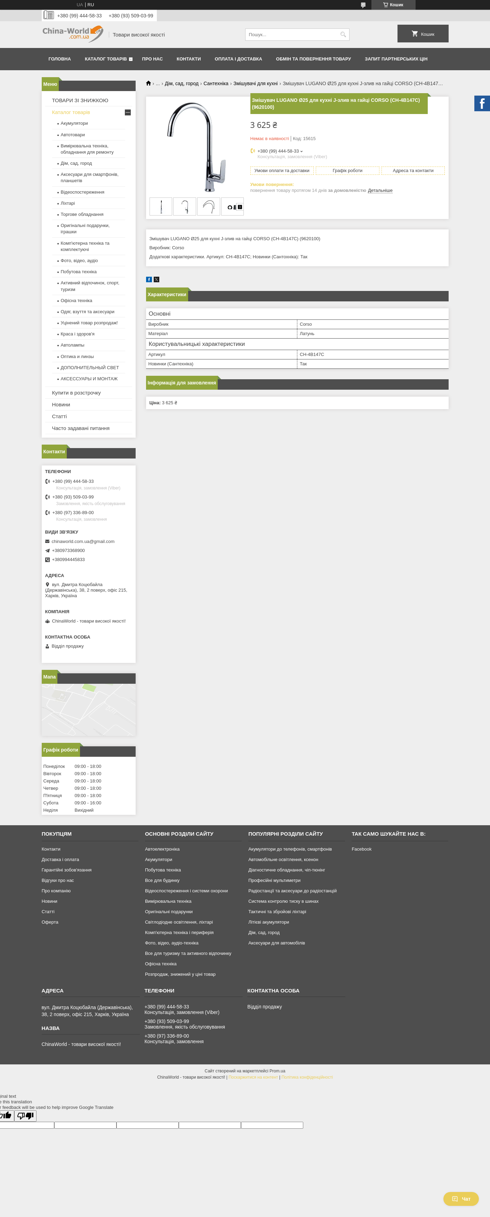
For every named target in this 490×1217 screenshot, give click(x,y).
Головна (60, 59)
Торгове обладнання (82, 214)
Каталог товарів (106, 59)
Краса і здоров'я (78, 333)
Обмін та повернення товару (313, 59)
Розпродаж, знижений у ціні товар (180, 974)
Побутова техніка (79, 271)
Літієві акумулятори (268, 922)
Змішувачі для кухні (255, 83)
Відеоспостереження (83, 192)
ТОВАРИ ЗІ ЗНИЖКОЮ (80, 100)
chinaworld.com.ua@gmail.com (83, 541)
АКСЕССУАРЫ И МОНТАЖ (89, 378)
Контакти (189, 59)
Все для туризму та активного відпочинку (188, 953)
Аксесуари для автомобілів (276, 943)
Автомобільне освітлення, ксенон (283, 859)
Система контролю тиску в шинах (283, 901)
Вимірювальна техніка (168, 901)
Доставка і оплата (60, 859)
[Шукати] (343, 35)
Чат (461, 1199)
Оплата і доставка (238, 59)
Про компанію (56, 890)
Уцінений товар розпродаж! (89, 322)
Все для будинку (162, 880)
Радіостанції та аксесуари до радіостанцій (292, 890)
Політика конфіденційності (307, 1077)
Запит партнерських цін (396, 59)
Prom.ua (277, 1071)
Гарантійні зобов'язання (67, 870)
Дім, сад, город (182, 83)
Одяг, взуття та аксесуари (87, 311)
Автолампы (73, 345)
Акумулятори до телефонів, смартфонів (290, 849)
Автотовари (73, 134)
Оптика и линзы (77, 356)
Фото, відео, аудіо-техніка (172, 943)
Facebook (361, 849)
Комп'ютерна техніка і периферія (179, 932)
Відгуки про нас (58, 880)
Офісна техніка (77, 300)
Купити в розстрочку (76, 393)
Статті (59, 416)
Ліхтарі (68, 203)
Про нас (152, 59)
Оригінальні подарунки (169, 911)
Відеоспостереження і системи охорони (186, 890)
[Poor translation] (25, 1116)
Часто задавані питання (81, 428)
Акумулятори (74, 123)
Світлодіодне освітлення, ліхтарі (179, 922)
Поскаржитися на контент (253, 1077)
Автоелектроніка (162, 849)
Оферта (50, 922)
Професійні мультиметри (274, 880)
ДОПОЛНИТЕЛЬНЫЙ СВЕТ (90, 367)
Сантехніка (215, 83)
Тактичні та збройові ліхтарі (277, 911)
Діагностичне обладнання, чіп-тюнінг (286, 870)
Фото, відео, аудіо (79, 260)
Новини (61, 404)
